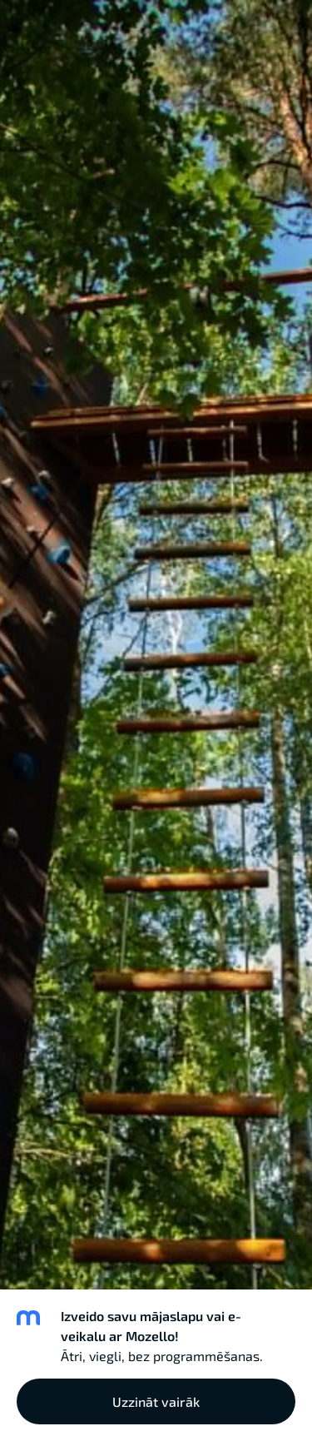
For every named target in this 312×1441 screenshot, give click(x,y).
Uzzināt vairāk (156, 1401)
